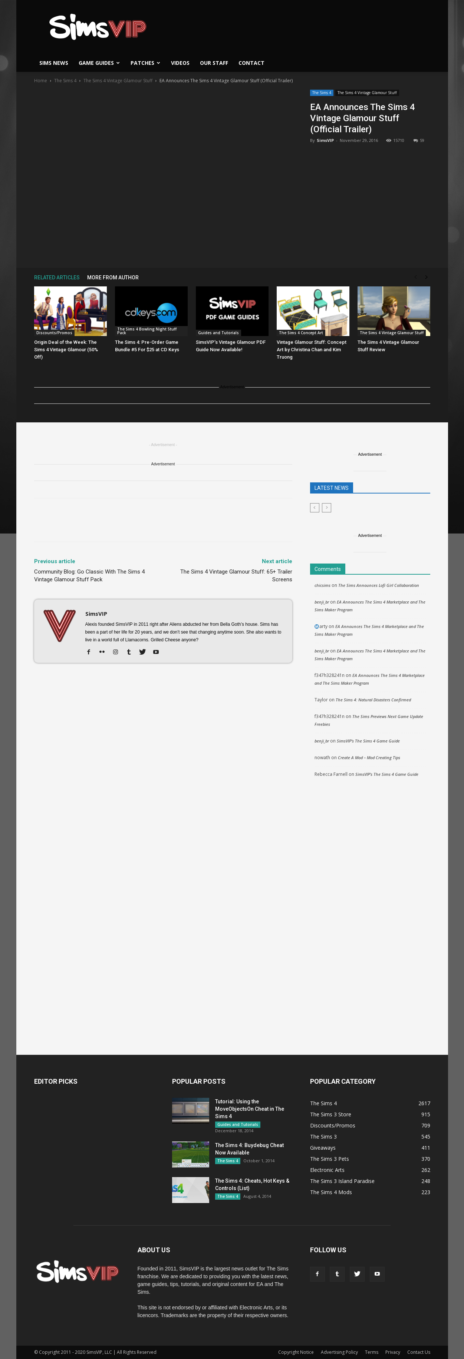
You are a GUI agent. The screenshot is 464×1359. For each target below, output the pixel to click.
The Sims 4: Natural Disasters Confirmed (373, 699)
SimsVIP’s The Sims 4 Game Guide (368, 741)
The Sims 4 (65, 80)
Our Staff (214, 62)
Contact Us (418, 1352)
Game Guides (99, 62)
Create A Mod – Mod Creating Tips (369, 757)
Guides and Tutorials (218, 332)
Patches (145, 62)
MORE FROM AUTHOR (113, 277)
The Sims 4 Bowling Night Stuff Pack (147, 330)
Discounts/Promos (54, 332)
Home (40, 80)
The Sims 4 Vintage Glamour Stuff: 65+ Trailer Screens (236, 575)
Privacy (392, 1352)
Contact (251, 62)
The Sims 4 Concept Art (301, 332)
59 (419, 140)
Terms (371, 1352)
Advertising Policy (339, 1352)
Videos (180, 62)
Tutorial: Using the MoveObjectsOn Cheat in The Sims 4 (249, 1109)
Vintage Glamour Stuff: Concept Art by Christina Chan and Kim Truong (311, 349)
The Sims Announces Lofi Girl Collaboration (378, 585)
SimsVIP (325, 140)
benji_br (322, 602)
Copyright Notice (296, 1352)
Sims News (53, 62)
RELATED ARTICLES (57, 277)
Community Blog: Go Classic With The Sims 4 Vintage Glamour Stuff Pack (89, 575)
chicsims (322, 585)
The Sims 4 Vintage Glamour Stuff (117, 80)
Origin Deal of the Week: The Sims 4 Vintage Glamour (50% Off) (66, 349)
